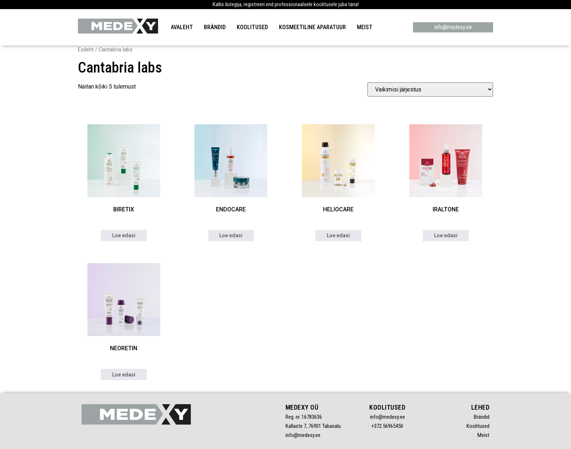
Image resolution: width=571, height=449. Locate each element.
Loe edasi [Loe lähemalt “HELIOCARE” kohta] (338, 235)
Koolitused (252, 27)
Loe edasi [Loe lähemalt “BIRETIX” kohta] (123, 235)
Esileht (86, 49)
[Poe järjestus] (430, 89)
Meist (365, 27)
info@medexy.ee (453, 27)
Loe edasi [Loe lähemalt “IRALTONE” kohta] (445, 235)
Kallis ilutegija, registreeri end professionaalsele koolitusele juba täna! (286, 4)
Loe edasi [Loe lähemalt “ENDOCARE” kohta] (231, 235)
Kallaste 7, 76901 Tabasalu (313, 426)
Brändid (215, 27)
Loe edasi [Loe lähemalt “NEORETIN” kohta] (123, 375)
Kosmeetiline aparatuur (312, 27)
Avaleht (182, 27)
